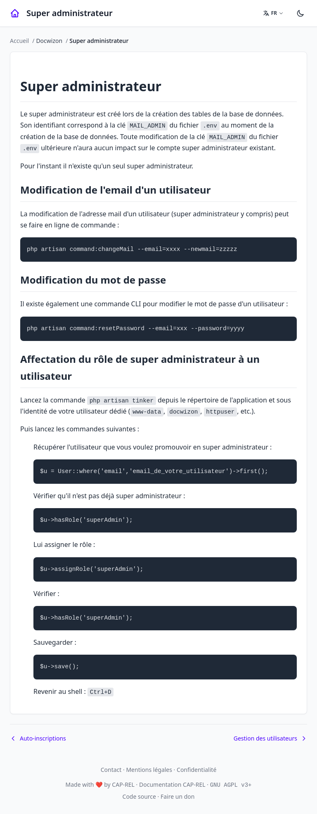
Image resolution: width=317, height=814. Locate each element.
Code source (139, 796)
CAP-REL (123, 784)
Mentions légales (149, 770)
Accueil (19, 41)
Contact (111, 770)
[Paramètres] (300, 13)
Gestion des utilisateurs (270, 738)
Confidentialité (196, 770)
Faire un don (177, 796)
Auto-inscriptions (38, 738)
